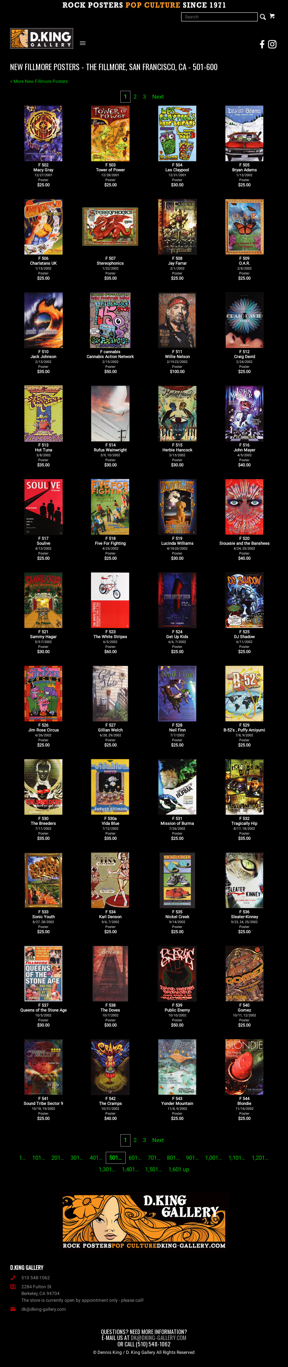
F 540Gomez (244, 1012)
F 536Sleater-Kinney (244, 919)
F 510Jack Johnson (43, 359)
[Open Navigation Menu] (84, 43)
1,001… (213, 1157)
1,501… (153, 1169)
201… (57, 1157)
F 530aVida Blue (110, 825)
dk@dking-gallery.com (38, 1309)
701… (154, 1157)
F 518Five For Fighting (110, 545)
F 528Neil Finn (177, 732)
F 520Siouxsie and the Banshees (244, 545)
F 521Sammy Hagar (43, 639)
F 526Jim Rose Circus (43, 732)
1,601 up (178, 1169)
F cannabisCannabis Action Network (110, 359)
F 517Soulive (43, 545)
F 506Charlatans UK (43, 265)
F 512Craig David (244, 359)
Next (158, 96)
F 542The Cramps (110, 1105)
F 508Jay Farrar (177, 265)
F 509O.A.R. (244, 265)
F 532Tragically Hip (244, 825)
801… (173, 1157)
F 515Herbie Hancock (177, 452)
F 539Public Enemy (177, 1012)
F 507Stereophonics (110, 265)
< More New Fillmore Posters (39, 81)
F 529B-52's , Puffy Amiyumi (244, 732)
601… (135, 1157)
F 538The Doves (110, 1012)
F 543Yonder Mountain (177, 1105)
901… (192, 1157)
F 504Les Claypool (177, 172)
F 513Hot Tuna (43, 452)
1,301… (107, 1169)
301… (76, 1157)
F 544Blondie (245, 1105)
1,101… (236, 1157)
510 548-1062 (30, 1277)
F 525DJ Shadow (244, 639)
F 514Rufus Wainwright (110, 452)
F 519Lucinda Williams (177, 545)
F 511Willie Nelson (177, 359)
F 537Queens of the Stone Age (43, 1012)
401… (96, 1157)
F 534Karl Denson (110, 919)
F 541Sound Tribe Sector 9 (43, 1105)
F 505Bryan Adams (244, 172)
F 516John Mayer (244, 452)
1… (22, 1157)
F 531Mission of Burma (177, 825)
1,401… (130, 1169)
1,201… (260, 1157)
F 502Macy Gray (43, 172)
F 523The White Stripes (110, 639)
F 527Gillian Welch (110, 732)
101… (38, 1157)
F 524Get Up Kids (177, 639)
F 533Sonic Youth (43, 919)
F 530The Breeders (43, 825)
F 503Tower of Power (110, 172)
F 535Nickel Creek (177, 919)
